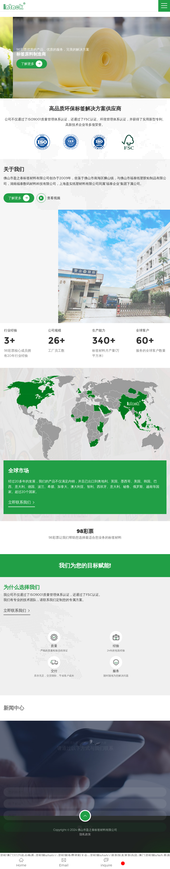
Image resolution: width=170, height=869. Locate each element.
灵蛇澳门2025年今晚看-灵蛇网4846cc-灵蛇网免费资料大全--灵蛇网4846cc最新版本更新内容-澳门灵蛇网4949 (81, 855)
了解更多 (19, 63)
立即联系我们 (21, 502)
